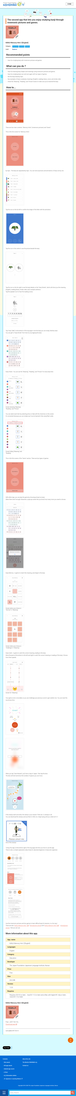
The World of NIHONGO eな (30, 1062)
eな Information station (10, 1075)
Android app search (9, 1069)
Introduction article (35, 925)
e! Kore (6, 1072)
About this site (26, 1059)
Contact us (25, 1065)
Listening (21, 46)
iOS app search (8, 1065)
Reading (27, 46)
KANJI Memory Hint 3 (51, 925)
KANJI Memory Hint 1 (20, 925)
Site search (7, 1062)
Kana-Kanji (15, 46)
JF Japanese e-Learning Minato (12, 1079)
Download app (10, 1024)
